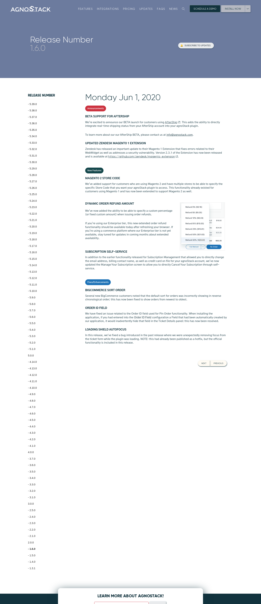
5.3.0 (32, 336)
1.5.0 (32, 555)
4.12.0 (33, 374)
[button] (196, 45)
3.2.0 (32, 490)
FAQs (161, 9)
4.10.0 (33, 387)
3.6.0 (32, 465)
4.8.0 (32, 400)
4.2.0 (32, 439)
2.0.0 (31, 542)
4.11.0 (33, 381)
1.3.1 (32, 568)
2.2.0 (32, 529)
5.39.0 (33, 104)
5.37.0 (33, 117)
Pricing (129, 9)
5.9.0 (32, 297)
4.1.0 (32, 445)
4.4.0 (32, 426)
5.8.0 (32, 304)
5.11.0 (33, 284)
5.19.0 (33, 233)
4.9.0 (32, 394)
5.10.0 (33, 290)
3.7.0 (32, 458)
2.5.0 (32, 510)
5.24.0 (33, 200)
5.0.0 (31, 355)
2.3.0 (32, 523)
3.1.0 (32, 497)
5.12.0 (33, 278)
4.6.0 (32, 413)
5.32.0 (33, 149)
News (173, 9)
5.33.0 (33, 142)
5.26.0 (33, 187)
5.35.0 (33, 129)
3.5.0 (32, 471)
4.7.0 (32, 407)
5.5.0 (32, 323)
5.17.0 (33, 246)
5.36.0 (33, 123)
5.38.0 (33, 110)
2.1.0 (32, 536)
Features (85, 9)
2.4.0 (32, 516)
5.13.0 (33, 271)
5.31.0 (33, 155)
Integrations (108, 9)
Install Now (233, 8)
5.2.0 (32, 342)
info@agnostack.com (179, 134)
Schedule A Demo (205, 8)
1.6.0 (32, 548)
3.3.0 (32, 484)
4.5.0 (32, 419)
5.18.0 (33, 239)
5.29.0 (33, 168)
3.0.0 (31, 503)
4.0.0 (31, 452)
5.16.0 (33, 252)
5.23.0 (33, 207)
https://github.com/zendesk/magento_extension (143, 156)
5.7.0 (32, 310)
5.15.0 (33, 258)
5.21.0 (33, 220)
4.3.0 (32, 432)
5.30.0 (33, 162)
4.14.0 (33, 361)
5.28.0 (33, 175)
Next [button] (203, 363)
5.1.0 (32, 349)
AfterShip (172, 122)
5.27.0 (33, 181)
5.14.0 (33, 265)
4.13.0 (33, 368)
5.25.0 (33, 194)
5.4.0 (32, 329)
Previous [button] (218, 363)
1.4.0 (32, 561)
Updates (146, 9)
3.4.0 (32, 477)
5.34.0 (33, 136)
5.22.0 (33, 213)
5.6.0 (32, 316)
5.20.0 (33, 226)
